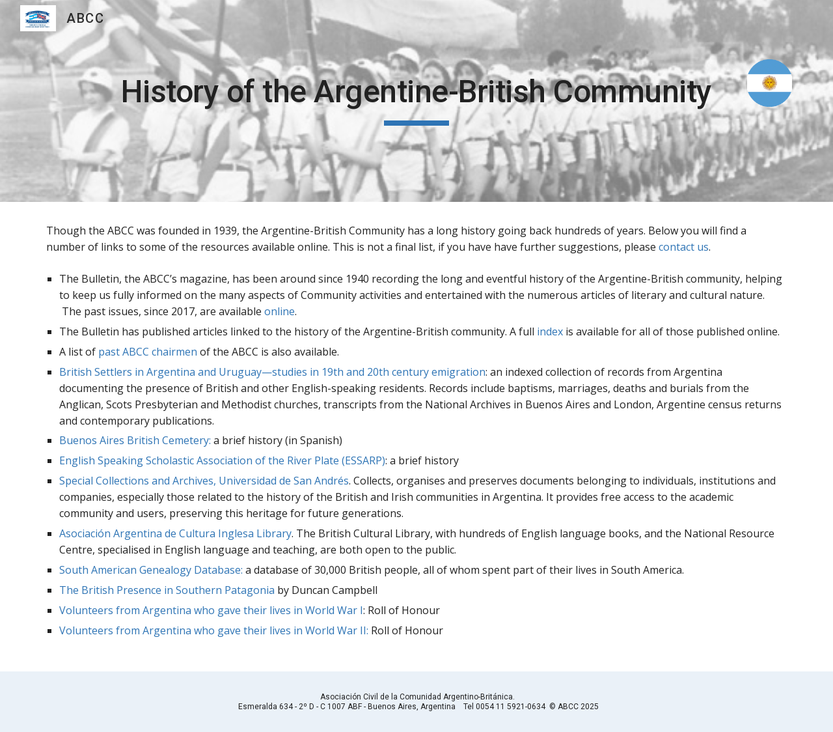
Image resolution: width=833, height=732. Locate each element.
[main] (416, 101)
